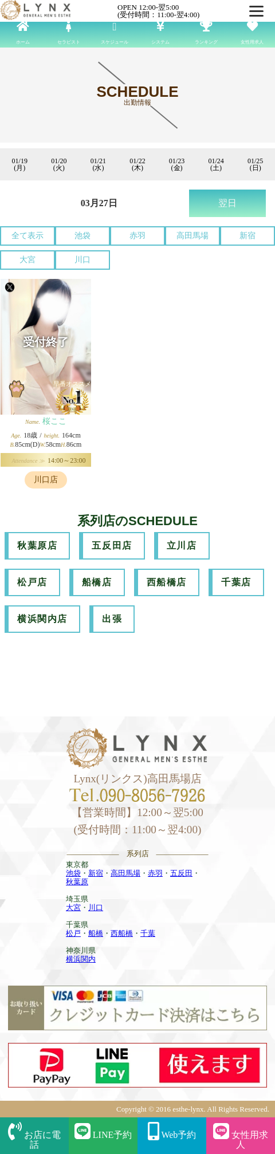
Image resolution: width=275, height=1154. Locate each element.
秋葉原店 (37, 545)
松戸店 (32, 582)
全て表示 (27, 235)
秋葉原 (77, 881)
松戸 (73, 933)
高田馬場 (192, 235)
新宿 (247, 235)
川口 (82, 259)
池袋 (82, 235)
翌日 (227, 203)
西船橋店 (167, 582)
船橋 (95, 933)
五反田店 (112, 545)
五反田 (181, 873)
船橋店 (97, 582)
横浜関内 (81, 959)
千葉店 (236, 582)
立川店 (182, 545)
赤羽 (137, 235)
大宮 (27, 259)
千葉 (147, 933)
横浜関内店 (42, 619)
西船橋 (122, 933)
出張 (112, 619)
